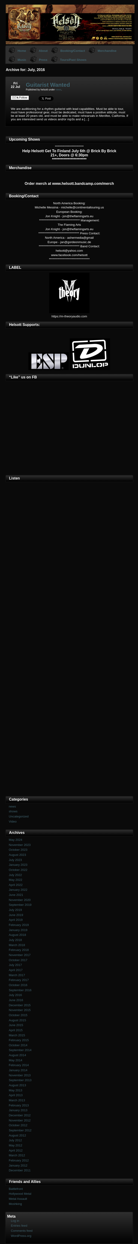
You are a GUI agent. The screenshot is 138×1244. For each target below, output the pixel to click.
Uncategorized (19, 816)
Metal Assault (18, 1199)
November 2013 (20, 1075)
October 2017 (18, 960)
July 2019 (15, 910)
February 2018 (19, 950)
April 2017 (16, 970)
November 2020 (20, 900)
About (43, 51)
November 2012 (20, 1120)
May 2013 (15, 1090)
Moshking (15, 1204)
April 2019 (16, 920)
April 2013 (16, 1095)
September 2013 (20, 1080)
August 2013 (17, 1085)
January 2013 (18, 1110)
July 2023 (15, 860)
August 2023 (17, 855)
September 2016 (20, 990)
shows (13, 811)
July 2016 (15, 995)
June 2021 (16, 895)
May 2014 (15, 1060)
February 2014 (19, 1065)
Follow (19, 97)
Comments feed (22, 1230)
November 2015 (20, 1010)
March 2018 (17, 945)
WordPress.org (21, 1236)
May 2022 (15, 880)
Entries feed (19, 1225)
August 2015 (17, 1020)
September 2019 (20, 905)
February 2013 (19, 1105)
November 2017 (20, 955)
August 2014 (17, 1055)
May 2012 (15, 1145)
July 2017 (15, 965)
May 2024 (15, 840)
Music (22, 60)
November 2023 (20, 845)
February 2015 (19, 1040)
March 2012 (17, 1155)
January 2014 (18, 1070)
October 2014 (18, 1045)
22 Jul (15, 87)
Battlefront (16, 1189)
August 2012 (17, 1135)
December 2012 (20, 1115)
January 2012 (18, 1165)
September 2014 (20, 1050)
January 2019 (18, 930)
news (58, 89)
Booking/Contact (72, 51)
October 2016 (18, 985)
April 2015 (16, 1030)
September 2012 (20, 1130)
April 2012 (16, 1150)
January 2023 (18, 864)
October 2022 (18, 870)
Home (22, 51)
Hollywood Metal (20, 1193)
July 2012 (15, 1140)
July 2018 (15, 940)
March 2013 (17, 1100)
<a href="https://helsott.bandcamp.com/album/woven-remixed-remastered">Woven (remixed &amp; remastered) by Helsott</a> (69, 716)
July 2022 (15, 875)
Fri (15, 83)
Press (43, 60)
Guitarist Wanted (48, 85)
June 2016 (16, 1000)
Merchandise (107, 51)
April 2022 (16, 885)
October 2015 (18, 1015)
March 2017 (17, 975)
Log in (15, 1220)
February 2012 (19, 1160)
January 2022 (18, 889)
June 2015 (16, 1025)
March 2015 (17, 1035)
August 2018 (17, 935)
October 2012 (18, 1125)
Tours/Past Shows (73, 60)
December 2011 (20, 1170)
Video (13, 821)
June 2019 (16, 915)
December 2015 (20, 1005)
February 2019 (19, 925)
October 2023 (18, 849)
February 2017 (19, 980)
